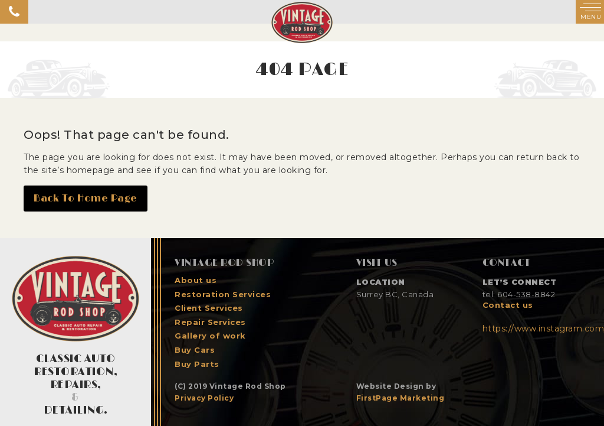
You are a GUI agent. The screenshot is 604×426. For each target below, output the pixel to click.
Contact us (507, 305)
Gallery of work (210, 335)
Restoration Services (223, 294)
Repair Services (210, 322)
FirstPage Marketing (400, 398)
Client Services (209, 308)
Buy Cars (195, 350)
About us (195, 280)
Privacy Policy (204, 398)
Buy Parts (197, 364)
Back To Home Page (85, 198)
